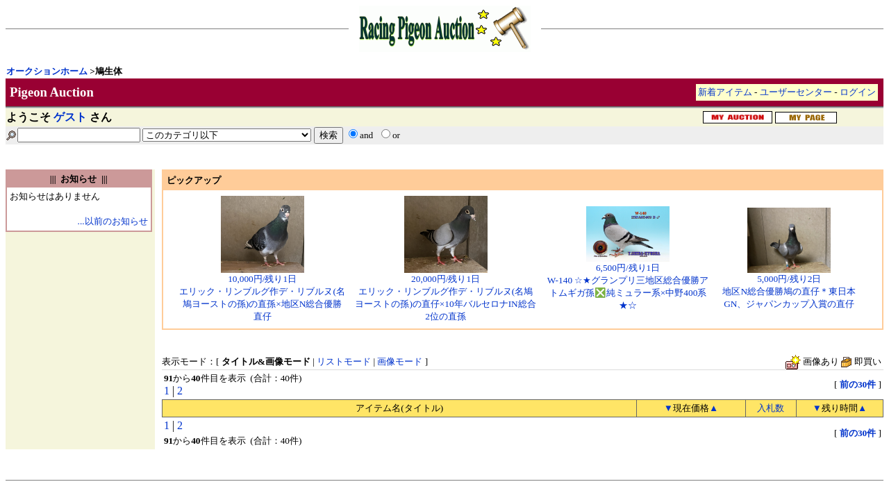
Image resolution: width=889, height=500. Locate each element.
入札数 (770, 408)
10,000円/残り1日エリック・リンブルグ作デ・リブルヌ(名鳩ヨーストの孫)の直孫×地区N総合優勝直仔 (261, 293)
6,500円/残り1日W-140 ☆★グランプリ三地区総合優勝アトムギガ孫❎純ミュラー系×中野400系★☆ (628, 281)
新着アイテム (725, 92)
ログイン (858, 92)
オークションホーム (47, 71)
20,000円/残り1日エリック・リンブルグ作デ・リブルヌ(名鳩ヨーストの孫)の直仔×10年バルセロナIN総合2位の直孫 (445, 293)
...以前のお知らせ (113, 221)
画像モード (399, 361)
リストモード (344, 361)
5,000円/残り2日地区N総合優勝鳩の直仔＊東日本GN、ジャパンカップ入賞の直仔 (789, 287)
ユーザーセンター (796, 92)
